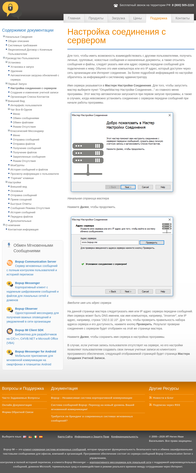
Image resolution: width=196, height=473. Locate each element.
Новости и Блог (161, 397)
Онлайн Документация (17, 405)
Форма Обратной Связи (17, 412)
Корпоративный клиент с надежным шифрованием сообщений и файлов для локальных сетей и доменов (33, 291)
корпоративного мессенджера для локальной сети (120, 462)
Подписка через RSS (164, 405)
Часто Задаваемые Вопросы (21, 397)
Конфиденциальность (124, 436)
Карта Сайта (65, 436)
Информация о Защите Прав (92, 436)
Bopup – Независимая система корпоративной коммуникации (91, 397)
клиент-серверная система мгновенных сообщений (54, 449)
